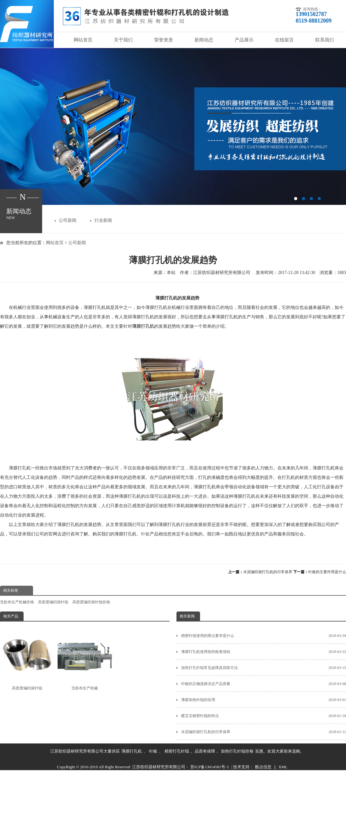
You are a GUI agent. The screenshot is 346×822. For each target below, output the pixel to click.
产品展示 (244, 39)
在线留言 (284, 39)
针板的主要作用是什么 (327, 572)
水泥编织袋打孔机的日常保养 (267, 572)
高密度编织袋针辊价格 (91, 602)
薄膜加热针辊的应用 (263, 700)
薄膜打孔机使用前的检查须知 (263, 652)
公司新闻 (67, 220)
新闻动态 (203, 39)
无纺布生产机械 (85, 659)
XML (282, 766)
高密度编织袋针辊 (53, 602)
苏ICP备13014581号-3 (209, 766)
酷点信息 (263, 766)
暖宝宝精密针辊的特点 (263, 716)
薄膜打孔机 (131, 751)
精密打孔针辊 (177, 751)
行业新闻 (103, 220)
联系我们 (324, 39)
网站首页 (83, 39)
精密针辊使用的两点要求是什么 (263, 636)
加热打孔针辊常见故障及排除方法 (263, 668)
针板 (145, 534)
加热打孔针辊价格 (237, 751)
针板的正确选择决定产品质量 (263, 684)
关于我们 (123, 39)
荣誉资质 (163, 39)
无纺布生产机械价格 (17, 602)
